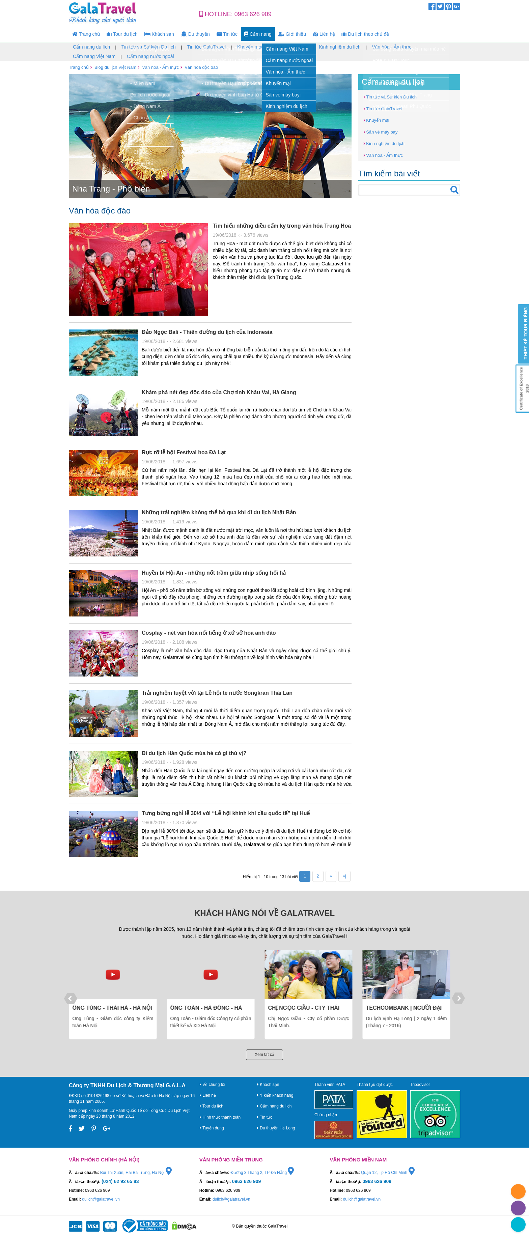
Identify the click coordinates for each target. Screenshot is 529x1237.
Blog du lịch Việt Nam (115, 67)
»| (344, 876)
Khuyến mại (249, 47)
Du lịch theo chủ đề (365, 34)
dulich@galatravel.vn (101, 1199)
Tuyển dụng (212, 1128)
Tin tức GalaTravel (206, 47)
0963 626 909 (253, 14)
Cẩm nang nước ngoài (150, 56)
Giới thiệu (292, 34)
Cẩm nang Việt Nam (94, 56)
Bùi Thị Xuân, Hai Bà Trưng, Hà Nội (136, 1172)
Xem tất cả (264, 1054)
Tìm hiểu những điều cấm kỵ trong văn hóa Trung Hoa (282, 226)
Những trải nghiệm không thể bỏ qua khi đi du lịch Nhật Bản (219, 512)
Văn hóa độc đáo (201, 67)
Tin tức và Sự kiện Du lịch (148, 47)
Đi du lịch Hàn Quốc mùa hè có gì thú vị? (194, 753)
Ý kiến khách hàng (275, 1095)
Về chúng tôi (212, 1084)
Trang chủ (86, 34)
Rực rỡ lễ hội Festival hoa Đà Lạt (184, 452)
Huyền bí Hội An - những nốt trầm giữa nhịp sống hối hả (214, 573)
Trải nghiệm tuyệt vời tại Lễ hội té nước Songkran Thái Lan (217, 693)
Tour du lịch (122, 34)
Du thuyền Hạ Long (276, 1128)
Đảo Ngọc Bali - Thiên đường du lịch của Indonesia (207, 332)
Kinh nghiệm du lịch (339, 47)
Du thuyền (195, 34)
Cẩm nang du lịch (91, 47)
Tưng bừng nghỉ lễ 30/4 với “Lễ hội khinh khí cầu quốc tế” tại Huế (226, 813)
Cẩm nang (258, 34)
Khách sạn (159, 34)
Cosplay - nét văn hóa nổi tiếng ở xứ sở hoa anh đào (209, 633)
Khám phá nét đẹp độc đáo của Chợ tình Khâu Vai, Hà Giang (219, 392)
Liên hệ (324, 34)
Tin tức (227, 34)
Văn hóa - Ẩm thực (391, 47)
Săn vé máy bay (290, 47)
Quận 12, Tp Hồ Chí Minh (388, 1172)
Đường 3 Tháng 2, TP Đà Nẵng (262, 1172)
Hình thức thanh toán (220, 1117)
